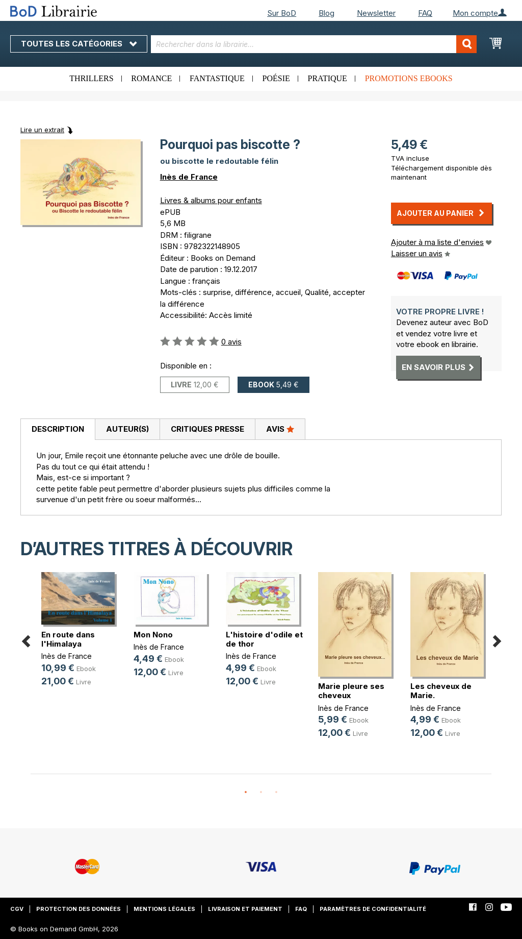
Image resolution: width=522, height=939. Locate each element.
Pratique (327, 78)
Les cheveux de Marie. (441, 690)
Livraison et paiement (245, 908)
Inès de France (189, 177)
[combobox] (314, 44)
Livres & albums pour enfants (211, 200)
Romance (151, 78)
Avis (280, 428)
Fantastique (217, 78)
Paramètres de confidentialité (373, 908)
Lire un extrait (42, 130)
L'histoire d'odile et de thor (264, 639)
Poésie (276, 78)
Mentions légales (164, 908)
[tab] (57, 429)
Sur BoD (281, 13)
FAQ (425, 13)
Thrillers (91, 78)
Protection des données (78, 908)
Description (58, 429)
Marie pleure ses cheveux (351, 690)
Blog (326, 13)
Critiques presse (207, 429)
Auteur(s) (127, 429)
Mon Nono (153, 634)
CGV (16, 908)
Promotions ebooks (409, 78)
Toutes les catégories (79, 43)
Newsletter (376, 13)
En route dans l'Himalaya (68, 639)
